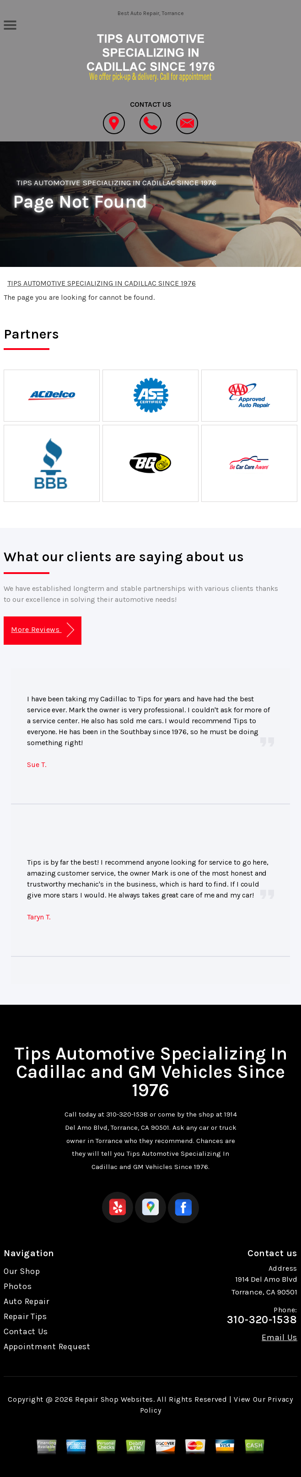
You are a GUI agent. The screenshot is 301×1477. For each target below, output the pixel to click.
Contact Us (26, 1331)
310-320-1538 (127, 1114)
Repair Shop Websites (114, 1399)
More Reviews (42, 629)
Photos (18, 1286)
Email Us (279, 1337)
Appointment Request (47, 1346)
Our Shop (22, 1271)
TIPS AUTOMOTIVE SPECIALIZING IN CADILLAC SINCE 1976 (116, 182)
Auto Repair (26, 1301)
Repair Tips (25, 1316)
